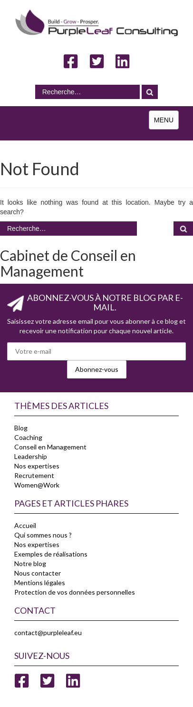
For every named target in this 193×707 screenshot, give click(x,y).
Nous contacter (37, 573)
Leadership (30, 456)
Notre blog (30, 563)
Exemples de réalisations (50, 554)
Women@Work (36, 485)
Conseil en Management (50, 447)
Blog (21, 428)
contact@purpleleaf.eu (48, 632)
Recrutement (34, 475)
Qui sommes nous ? (43, 535)
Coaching (28, 437)
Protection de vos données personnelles (74, 592)
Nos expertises (36, 466)
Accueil (25, 525)
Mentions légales (39, 582)
